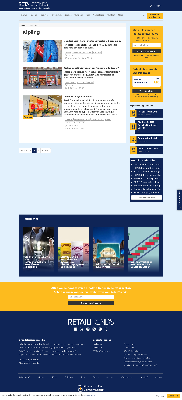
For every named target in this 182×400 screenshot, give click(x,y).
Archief (144, 377)
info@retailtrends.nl (142, 358)
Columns (69, 377)
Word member (146, 91)
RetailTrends (26, 25)
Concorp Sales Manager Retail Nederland (148, 189)
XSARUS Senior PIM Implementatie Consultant (148, 168)
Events (68, 15)
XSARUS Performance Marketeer (148, 175)
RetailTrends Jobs (146, 197)
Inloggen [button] (155, 5)
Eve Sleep (70, 123)
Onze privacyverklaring (29, 359)
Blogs (54, 377)
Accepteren (173, 396)
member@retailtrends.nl (146, 365)
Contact (111, 15)
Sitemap (158, 377)
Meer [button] (121, 15)
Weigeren (160, 396)
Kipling (97, 52)
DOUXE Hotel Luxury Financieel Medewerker (148, 164)
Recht (90, 82)
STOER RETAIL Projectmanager (148, 178)
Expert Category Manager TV (148, 192)
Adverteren (99, 15)
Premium (57, 15)
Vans (68, 52)
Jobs (87, 15)
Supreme (77, 52)
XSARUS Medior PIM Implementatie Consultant (148, 171)
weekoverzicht (82, 119)
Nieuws (41, 377)
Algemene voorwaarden (29, 363)
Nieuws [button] (44, 15)
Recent (33, 15)
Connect (78, 15)
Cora (107, 119)
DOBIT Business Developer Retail (148, 182)
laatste (45, 150)
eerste (24, 150)
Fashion (87, 52)
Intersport (98, 119)
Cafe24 (69, 119)
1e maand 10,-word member (155, 16)
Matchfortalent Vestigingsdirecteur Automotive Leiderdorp (148, 185)
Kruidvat (70, 82)
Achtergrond (24, 377)
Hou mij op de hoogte (146, 51)
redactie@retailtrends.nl (142, 361)
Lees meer (90, 395)
